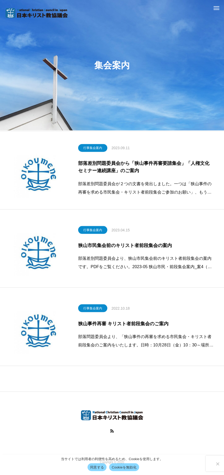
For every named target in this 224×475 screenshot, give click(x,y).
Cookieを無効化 (124, 467)
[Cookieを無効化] (217, 463)
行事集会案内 (92, 149)
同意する (97, 467)
